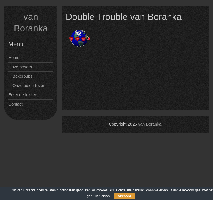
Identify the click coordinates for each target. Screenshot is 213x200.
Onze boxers (20, 66)
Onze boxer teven (28, 85)
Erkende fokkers (23, 94)
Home (13, 57)
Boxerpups (22, 76)
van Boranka (149, 124)
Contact (15, 104)
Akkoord (124, 196)
